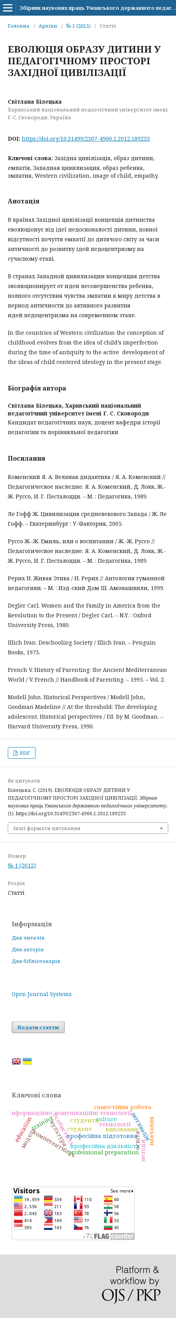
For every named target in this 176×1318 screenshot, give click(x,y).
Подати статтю (38, 1027)
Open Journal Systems (42, 994)
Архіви (48, 25)
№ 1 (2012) (78, 25)
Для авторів (28, 949)
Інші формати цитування (47, 828)
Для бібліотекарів (36, 961)
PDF (24, 752)
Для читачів (28, 937)
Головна (19, 25)
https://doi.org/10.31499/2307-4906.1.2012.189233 (86, 138)
